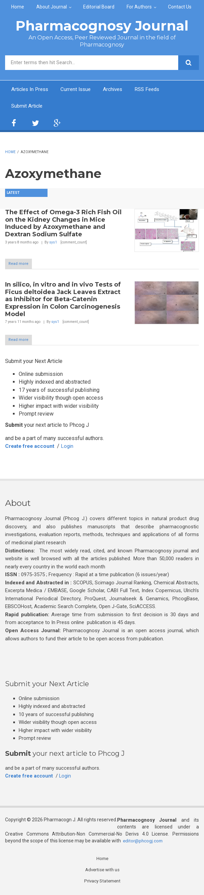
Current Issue (79, 89)
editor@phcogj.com (144, 841)
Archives (118, 89)
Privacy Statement (102, 882)
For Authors (139, 7)
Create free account (31, 446)
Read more (18, 264)
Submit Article (27, 106)
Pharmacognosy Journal (102, 25)
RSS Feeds (154, 89)
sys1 (53, 243)
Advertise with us (102, 871)
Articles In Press (31, 89)
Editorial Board (98, 7)
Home (17, 7)
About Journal (51, 7)
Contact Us (179, 7)
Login (71, 446)
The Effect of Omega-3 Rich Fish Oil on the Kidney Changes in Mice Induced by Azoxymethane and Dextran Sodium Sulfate (63, 224)
